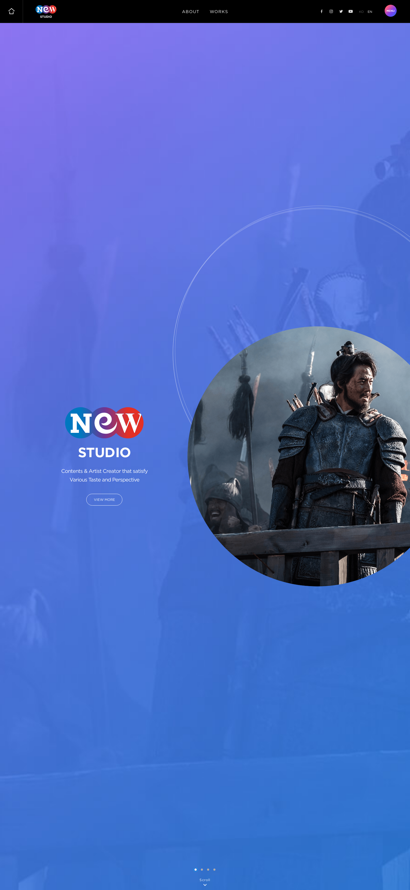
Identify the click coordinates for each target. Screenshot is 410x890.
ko (361, 11)
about (190, 11)
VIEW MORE (104, 499)
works (219, 11)
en (370, 11)
